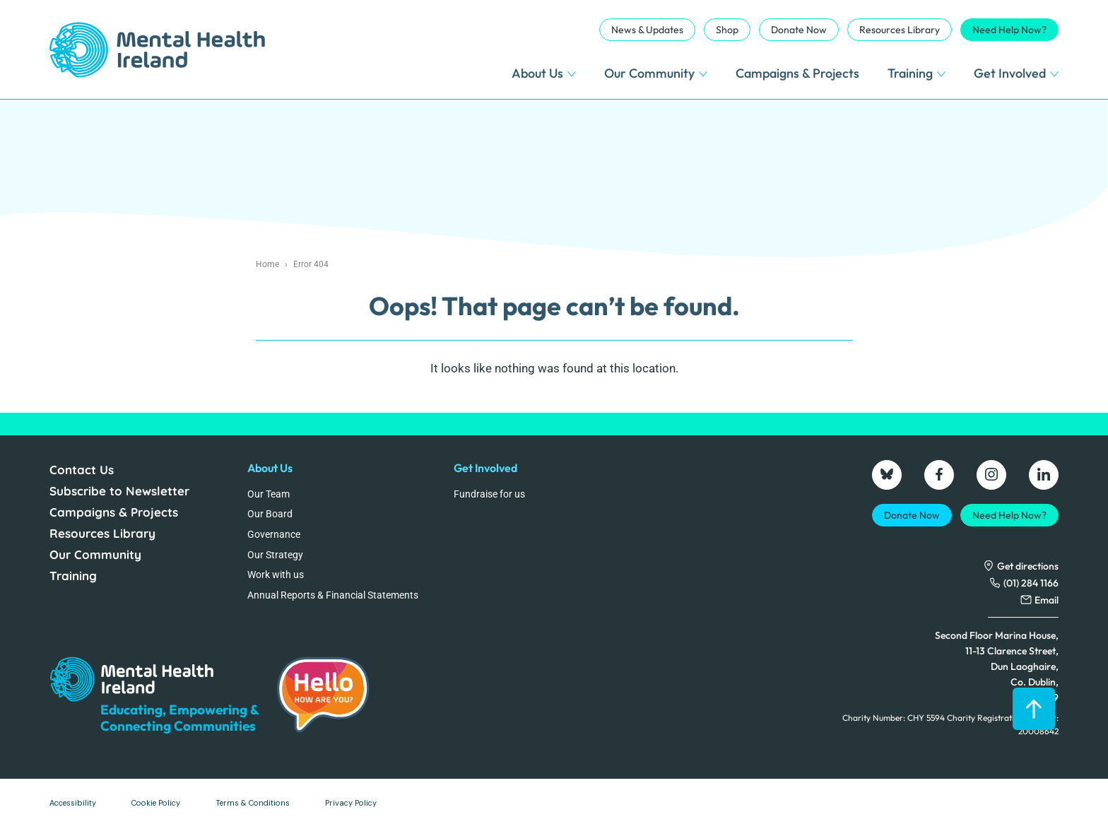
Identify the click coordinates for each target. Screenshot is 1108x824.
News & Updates (647, 29)
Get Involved (1016, 73)
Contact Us (81, 469)
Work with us (275, 574)
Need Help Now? (1009, 29)
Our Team (268, 494)
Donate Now (799, 29)
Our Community (655, 73)
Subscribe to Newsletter (119, 490)
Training (916, 73)
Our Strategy (275, 554)
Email (1047, 600)
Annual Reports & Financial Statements (332, 595)
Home (267, 264)
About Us (544, 73)
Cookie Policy (155, 803)
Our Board (270, 513)
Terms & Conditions (253, 803)
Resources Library (899, 29)
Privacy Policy (351, 803)
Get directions (1028, 566)
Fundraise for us (489, 494)
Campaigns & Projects (797, 73)
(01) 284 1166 (1031, 583)
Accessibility (72, 803)
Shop (727, 29)
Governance (273, 534)
